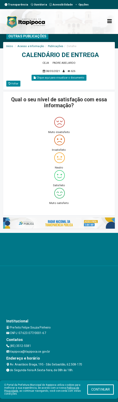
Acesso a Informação (30, 46)
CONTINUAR (100, 389)
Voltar (13, 83)
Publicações (55, 46)
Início (9, 46)
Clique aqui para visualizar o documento (59, 77)
